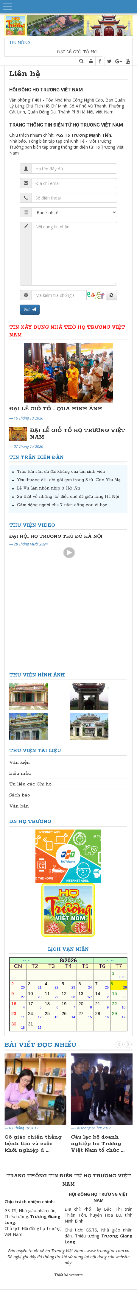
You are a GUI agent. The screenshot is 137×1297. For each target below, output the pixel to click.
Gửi (30, 309)
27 (85, 1015)
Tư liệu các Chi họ (30, 784)
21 (102, 1005)
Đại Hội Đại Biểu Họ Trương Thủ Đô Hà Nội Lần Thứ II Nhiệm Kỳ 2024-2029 (68, 536)
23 (18, 1015)
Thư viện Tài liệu (35, 751)
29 (118, 1015)
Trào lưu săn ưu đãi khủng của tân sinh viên (61, 471)
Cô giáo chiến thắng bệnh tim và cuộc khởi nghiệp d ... (33, 1143)
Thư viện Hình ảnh (37, 675)
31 (34, 1025)
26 (68, 1015)
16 (18, 1005)
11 (51, 995)
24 (34, 1015)
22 (118, 1005)
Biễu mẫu (20, 773)
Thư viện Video (32, 525)
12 (68, 995)
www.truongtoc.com (105, 1251)
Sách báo (19, 795)
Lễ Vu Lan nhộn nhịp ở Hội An (48, 488)
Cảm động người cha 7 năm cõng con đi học (62, 505)
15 (118, 995)
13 (85, 995)
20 (85, 1005)
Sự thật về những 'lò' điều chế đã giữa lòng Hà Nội (68, 496)
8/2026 (68, 961)
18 (51, 1005)
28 (102, 1015)
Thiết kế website (68, 1275)
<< (25, 961)
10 (34, 995)
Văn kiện (19, 762)
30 (18, 1025)
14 (102, 995)
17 (34, 1005)
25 (51, 1015)
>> (112, 961)
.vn (126, 1251)
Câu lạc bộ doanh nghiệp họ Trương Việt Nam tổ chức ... (97, 1143)
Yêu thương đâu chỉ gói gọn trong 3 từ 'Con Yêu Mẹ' (69, 480)
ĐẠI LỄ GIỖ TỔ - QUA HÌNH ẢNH (55, 409)
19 (68, 1005)
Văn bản (19, 806)
